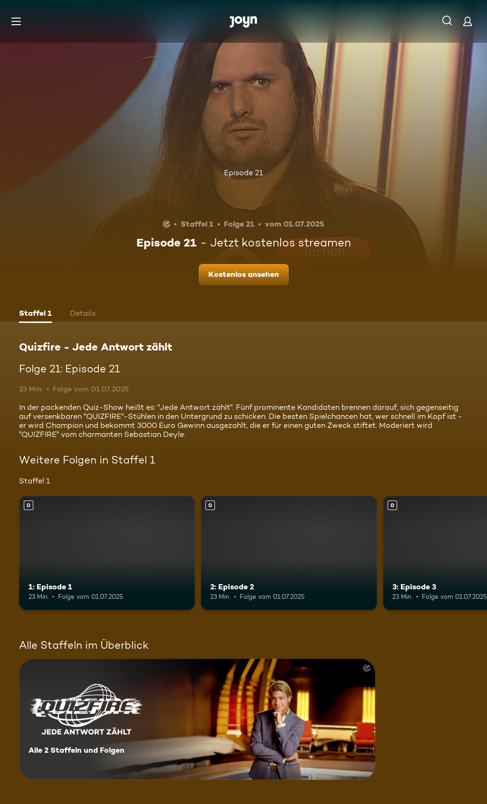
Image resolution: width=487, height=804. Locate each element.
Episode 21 (243, 172)
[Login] (467, 21)
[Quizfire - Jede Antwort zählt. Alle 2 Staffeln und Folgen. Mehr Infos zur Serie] (197, 719)
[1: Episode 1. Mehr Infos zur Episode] (107, 553)
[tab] (35, 314)
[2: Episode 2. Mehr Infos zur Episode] (289, 553)
